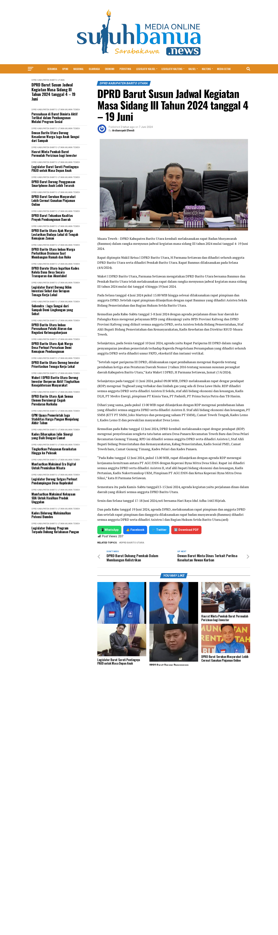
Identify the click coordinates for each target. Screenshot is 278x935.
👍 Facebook (135, 530)
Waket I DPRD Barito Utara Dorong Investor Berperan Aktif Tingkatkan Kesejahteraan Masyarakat (56, 381)
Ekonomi (109, 69)
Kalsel (192, 69)
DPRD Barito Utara (132, 543)
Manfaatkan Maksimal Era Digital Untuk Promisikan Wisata (54, 466)
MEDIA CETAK (224, 69)
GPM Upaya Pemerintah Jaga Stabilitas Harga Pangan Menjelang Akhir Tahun (55, 419)
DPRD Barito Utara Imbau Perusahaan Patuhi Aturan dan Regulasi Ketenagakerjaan (52, 328)
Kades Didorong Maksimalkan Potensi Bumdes (51, 515)
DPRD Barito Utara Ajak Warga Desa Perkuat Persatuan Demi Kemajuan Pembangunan (52, 347)
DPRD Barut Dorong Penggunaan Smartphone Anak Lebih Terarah (53, 183)
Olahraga (94, 69)
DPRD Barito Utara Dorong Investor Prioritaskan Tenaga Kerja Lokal (55, 364)
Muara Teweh (72, 109)
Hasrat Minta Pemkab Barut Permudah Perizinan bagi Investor (54, 153)
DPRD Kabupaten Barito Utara (48, 80)
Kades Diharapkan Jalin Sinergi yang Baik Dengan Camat (52, 436)
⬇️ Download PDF (186, 530)
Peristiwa (125, 69)
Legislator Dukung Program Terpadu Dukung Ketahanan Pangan (55, 530)
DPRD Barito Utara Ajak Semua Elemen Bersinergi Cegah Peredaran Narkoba (52, 400)
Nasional (78, 69)
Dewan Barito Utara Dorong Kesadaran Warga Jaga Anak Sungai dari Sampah (55, 136)
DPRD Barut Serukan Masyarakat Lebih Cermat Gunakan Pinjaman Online (54, 200)
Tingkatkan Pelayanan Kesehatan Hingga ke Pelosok (54, 451)
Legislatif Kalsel (145, 69)
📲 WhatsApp (109, 530)
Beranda (52, 69)
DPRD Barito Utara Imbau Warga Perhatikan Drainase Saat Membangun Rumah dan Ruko (53, 253)
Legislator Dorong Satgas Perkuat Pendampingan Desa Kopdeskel (54, 481)
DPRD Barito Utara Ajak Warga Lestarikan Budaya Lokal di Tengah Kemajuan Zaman (55, 234)
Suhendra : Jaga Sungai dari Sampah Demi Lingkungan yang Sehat (52, 310)
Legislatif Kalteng (171, 69)
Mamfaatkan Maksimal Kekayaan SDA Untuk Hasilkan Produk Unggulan (53, 498)
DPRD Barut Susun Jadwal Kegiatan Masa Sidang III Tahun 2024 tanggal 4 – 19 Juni (53, 91)
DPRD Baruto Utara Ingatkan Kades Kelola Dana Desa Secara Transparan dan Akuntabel (55, 272)
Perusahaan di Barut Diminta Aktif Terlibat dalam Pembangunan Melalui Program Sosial (55, 118)
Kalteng (206, 69)
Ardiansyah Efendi (123, 130)
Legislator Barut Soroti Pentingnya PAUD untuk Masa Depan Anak (55, 168)
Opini (65, 69)
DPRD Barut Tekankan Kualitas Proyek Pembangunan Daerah (52, 217)
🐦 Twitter (159, 530)
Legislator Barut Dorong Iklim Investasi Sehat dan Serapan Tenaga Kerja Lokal (52, 291)
